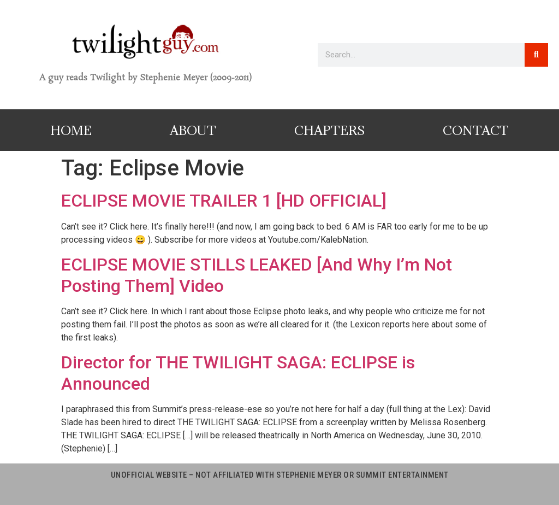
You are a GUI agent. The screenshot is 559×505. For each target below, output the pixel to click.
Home (71, 130)
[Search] (536, 55)
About (193, 130)
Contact (476, 130)
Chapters (329, 130)
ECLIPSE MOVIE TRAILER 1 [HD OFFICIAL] (223, 200)
